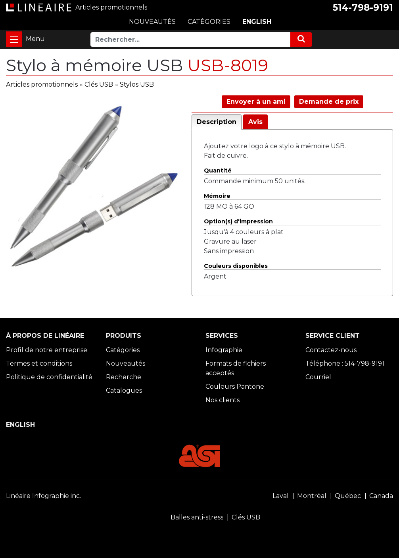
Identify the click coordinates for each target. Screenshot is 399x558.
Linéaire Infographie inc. (43, 496)
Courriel (318, 377)
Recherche (123, 377)
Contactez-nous (331, 350)
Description (216, 122)
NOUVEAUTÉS (152, 21)
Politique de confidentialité (49, 377)
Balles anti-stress (197, 517)
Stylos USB (137, 84)
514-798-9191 (363, 7)
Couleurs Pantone (234, 386)
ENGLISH (256, 21)
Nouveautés (125, 363)
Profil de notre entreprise (46, 350)
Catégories (123, 350)
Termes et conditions (39, 363)
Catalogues (124, 390)
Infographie (223, 350)
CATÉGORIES (209, 21)
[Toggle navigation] (14, 39)
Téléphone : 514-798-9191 (344, 363)
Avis (255, 122)
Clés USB (98, 84)
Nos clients (222, 400)
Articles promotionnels (42, 84)
